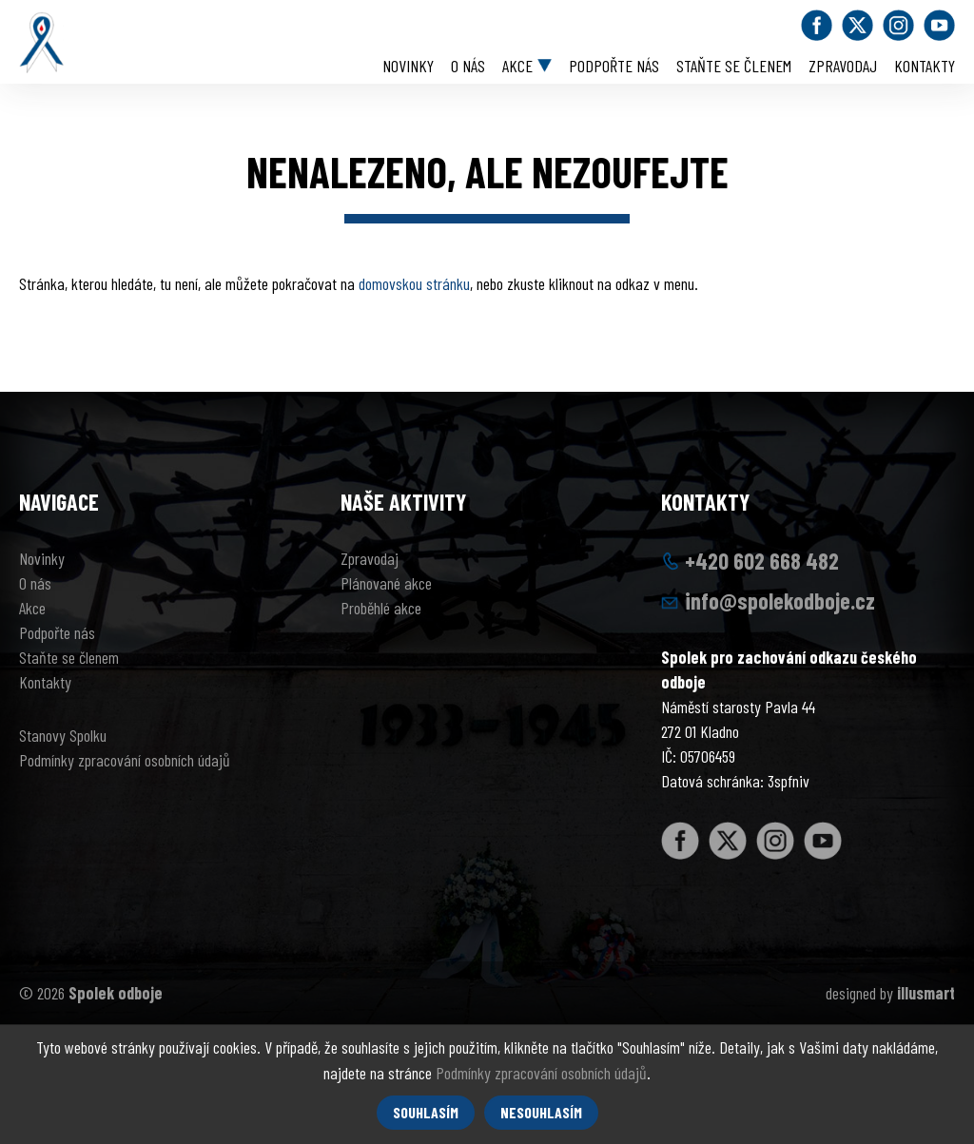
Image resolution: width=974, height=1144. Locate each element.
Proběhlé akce (381, 607)
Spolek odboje (115, 992)
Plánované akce (386, 582)
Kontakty (924, 65)
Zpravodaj (842, 65)
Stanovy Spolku (63, 735)
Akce (517, 65)
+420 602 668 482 (762, 560)
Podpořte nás (614, 65)
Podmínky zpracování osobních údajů (124, 759)
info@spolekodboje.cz (780, 600)
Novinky (408, 65)
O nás (468, 65)
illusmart (926, 992)
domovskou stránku (414, 283)
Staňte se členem (733, 65)
